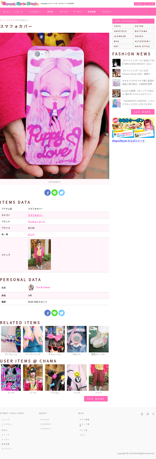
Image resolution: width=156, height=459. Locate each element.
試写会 (50, 11)
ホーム (6, 11)
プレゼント (107, 11)
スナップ (63, 11)
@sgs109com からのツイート (128, 140)
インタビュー (35, 11)
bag (116, 41)
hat (116, 46)
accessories (144, 41)
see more (96, 399)
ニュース (19, 11)
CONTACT (46, 428)
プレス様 (84, 430)
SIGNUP (139, 4)
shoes (139, 36)
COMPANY (46, 424)
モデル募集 (85, 419)
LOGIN (150, 4)
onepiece (120, 31)
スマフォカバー (35, 215)
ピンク (31, 234)
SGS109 (45, 419)
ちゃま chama (39, 287)
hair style (142, 46)
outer (139, 26)
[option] (54, 109)
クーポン (78, 11)
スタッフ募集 (85, 425)
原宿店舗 (92, 11)
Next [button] (105, 341)
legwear (120, 36)
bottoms (141, 31)
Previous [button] (4, 341)
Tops (117, 26)
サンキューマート (36, 221)
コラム (83, 435)
